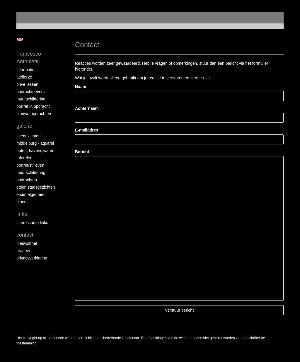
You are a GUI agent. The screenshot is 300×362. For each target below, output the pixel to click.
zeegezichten (28, 136)
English (19, 40)
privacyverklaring (31, 258)
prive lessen (27, 84)
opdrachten (26, 179)
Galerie (24, 126)
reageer (23, 250)
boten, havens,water (34, 150)
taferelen (24, 158)
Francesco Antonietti (28, 57)
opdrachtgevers (30, 91)
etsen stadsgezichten (35, 187)
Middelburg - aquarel (35, 143)
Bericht (82, 151)
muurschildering (30, 99)
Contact (24, 235)
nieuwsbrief (26, 243)
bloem (22, 201)
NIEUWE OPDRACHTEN (33, 113)
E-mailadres (86, 130)
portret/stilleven (30, 165)
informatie (25, 69)
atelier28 (24, 77)
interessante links (32, 222)
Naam (80, 86)
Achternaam (87, 108)
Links (21, 214)
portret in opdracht (33, 106)
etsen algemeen (31, 194)
